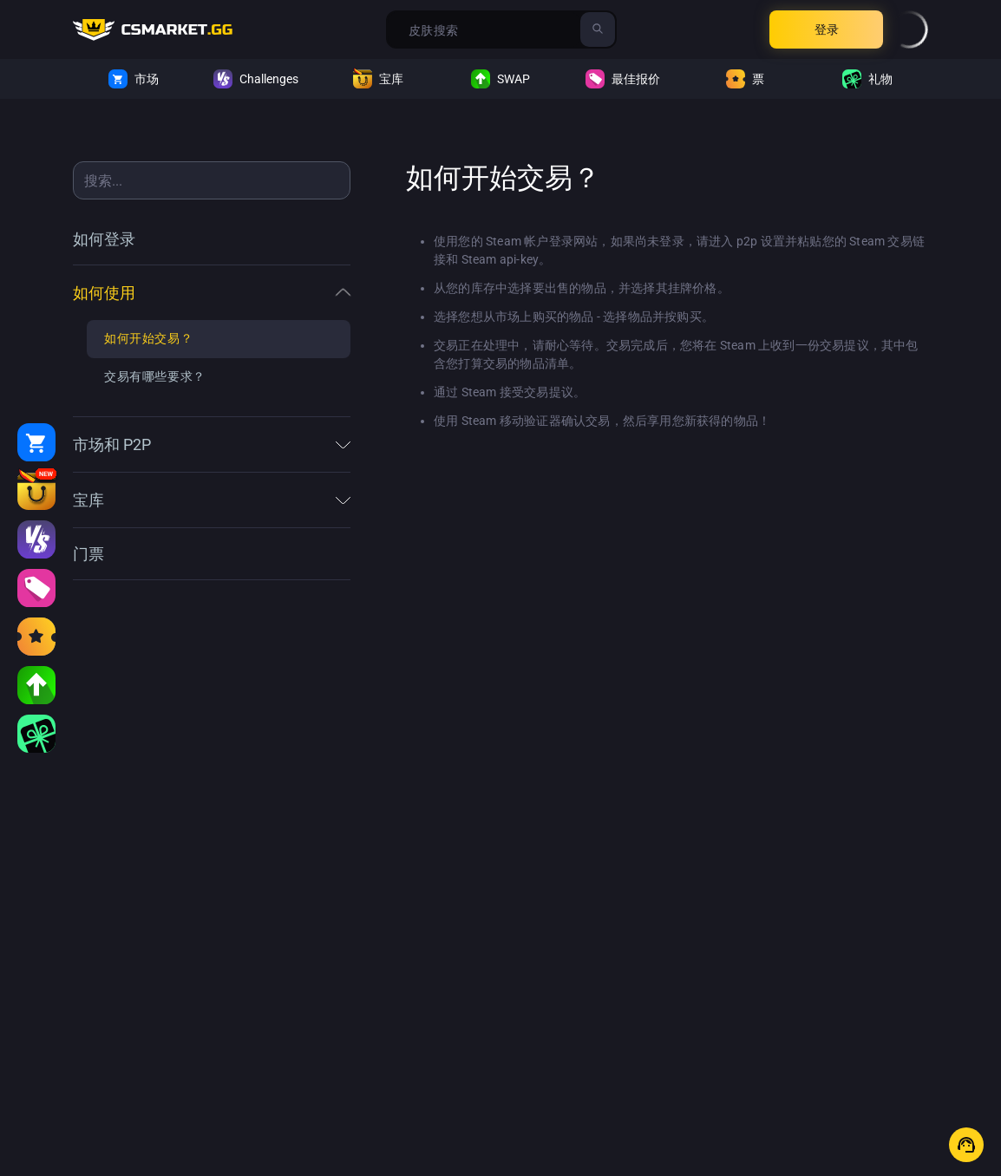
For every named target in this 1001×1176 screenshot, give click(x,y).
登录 (827, 29)
